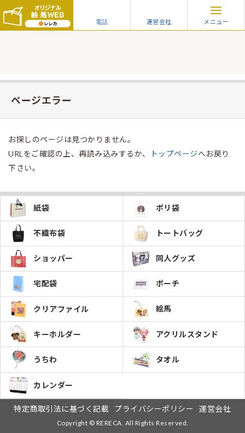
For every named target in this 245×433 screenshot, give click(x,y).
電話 (102, 15)
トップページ (174, 153)
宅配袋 (33, 283)
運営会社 (159, 15)
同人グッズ (163, 258)
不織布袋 (37, 233)
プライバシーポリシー (154, 408)
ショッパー (41, 258)
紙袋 (29, 208)
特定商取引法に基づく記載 (61, 408)
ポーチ (155, 283)
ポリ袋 (155, 208)
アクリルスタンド (175, 334)
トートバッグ (167, 233)
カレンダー (41, 385)
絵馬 (151, 309)
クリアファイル (49, 309)
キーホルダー (45, 334)
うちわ (33, 360)
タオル (155, 360)
